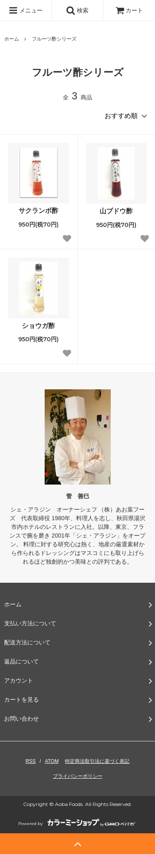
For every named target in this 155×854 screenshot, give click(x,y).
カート (129, 10)
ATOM (52, 761)
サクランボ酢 (38, 210)
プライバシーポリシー (78, 776)
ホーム (11, 39)
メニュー (26, 10)
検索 (77, 10)
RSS (31, 761)
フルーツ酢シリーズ (54, 39)
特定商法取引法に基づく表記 (97, 761)
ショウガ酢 (38, 325)
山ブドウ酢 (116, 211)
